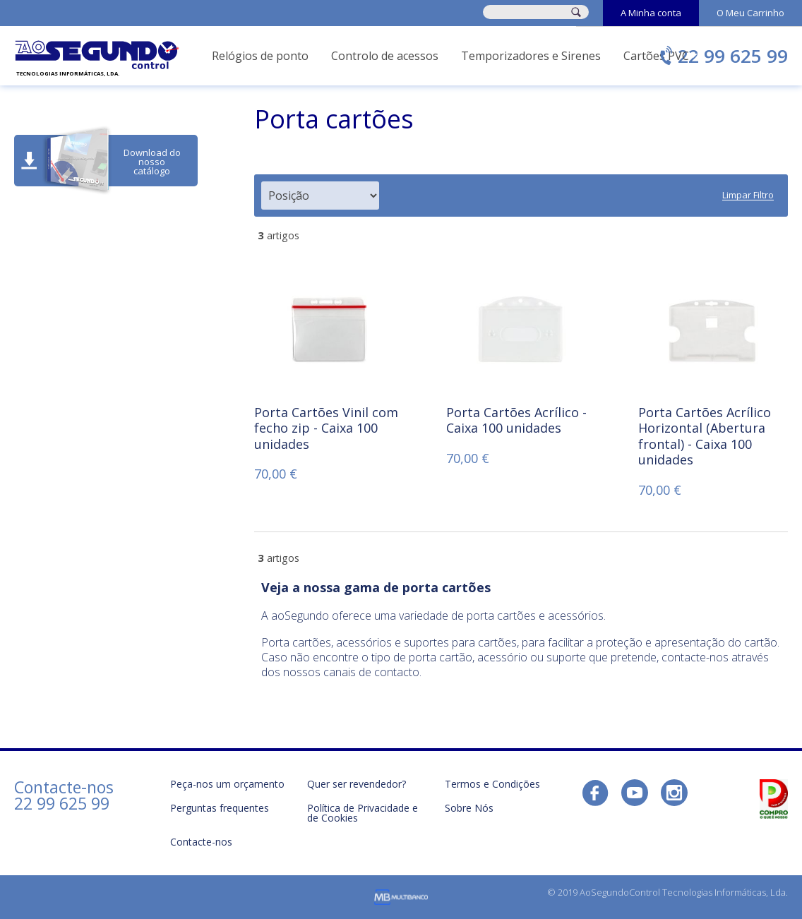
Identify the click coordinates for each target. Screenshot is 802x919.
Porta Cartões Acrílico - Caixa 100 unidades (516, 420)
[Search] (576, 12)
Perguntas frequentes (219, 808)
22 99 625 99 (733, 56)
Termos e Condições (492, 784)
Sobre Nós (469, 808)
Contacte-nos (201, 841)
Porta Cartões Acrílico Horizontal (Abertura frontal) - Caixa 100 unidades (704, 436)
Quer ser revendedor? (356, 784)
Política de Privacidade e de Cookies (362, 812)
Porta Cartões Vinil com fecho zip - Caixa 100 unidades (326, 428)
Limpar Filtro (748, 195)
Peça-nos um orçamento (227, 784)
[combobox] (520, 12)
